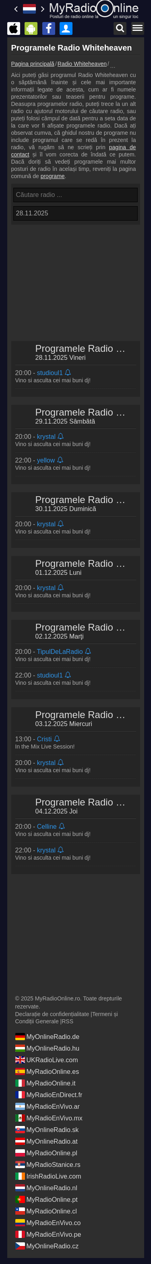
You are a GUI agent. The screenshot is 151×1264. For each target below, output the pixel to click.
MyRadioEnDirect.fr (49, 1094)
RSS (67, 1021)
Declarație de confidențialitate (52, 1014)
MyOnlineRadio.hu (47, 1048)
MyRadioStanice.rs (48, 1164)
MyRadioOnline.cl (46, 1211)
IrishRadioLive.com (48, 1176)
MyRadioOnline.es (47, 1071)
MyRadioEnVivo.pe (48, 1234)
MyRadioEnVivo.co (48, 1222)
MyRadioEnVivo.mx (49, 1118)
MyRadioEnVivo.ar (47, 1106)
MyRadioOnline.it (45, 1083)
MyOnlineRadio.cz (47, 1246)
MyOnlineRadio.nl (46, 1187)
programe (53, 176)
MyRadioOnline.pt (46, 1199)
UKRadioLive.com (46, 1059)
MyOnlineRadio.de (47, 1036)
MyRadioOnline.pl (46, 1152)
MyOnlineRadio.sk (47, 1129)
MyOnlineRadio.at (46, 1141)
